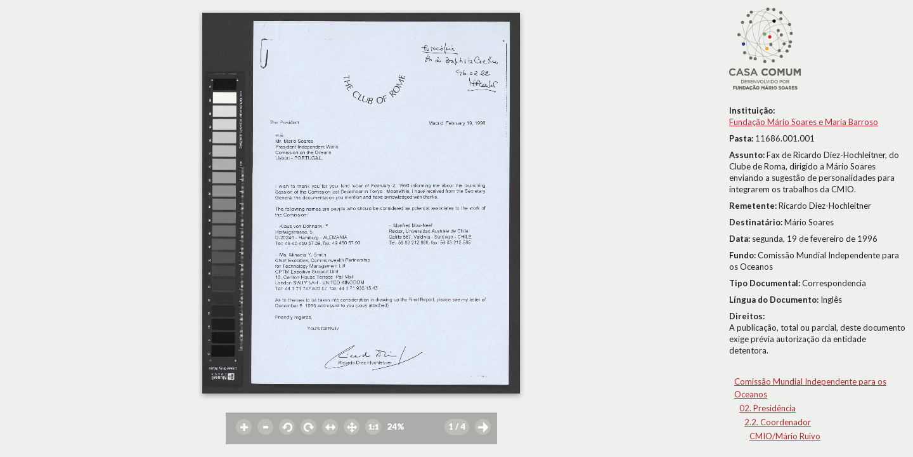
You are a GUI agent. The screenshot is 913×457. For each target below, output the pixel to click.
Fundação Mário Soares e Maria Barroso (803, 122)
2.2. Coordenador (777, 422)
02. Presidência (767, 408)
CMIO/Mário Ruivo (784, 436)
